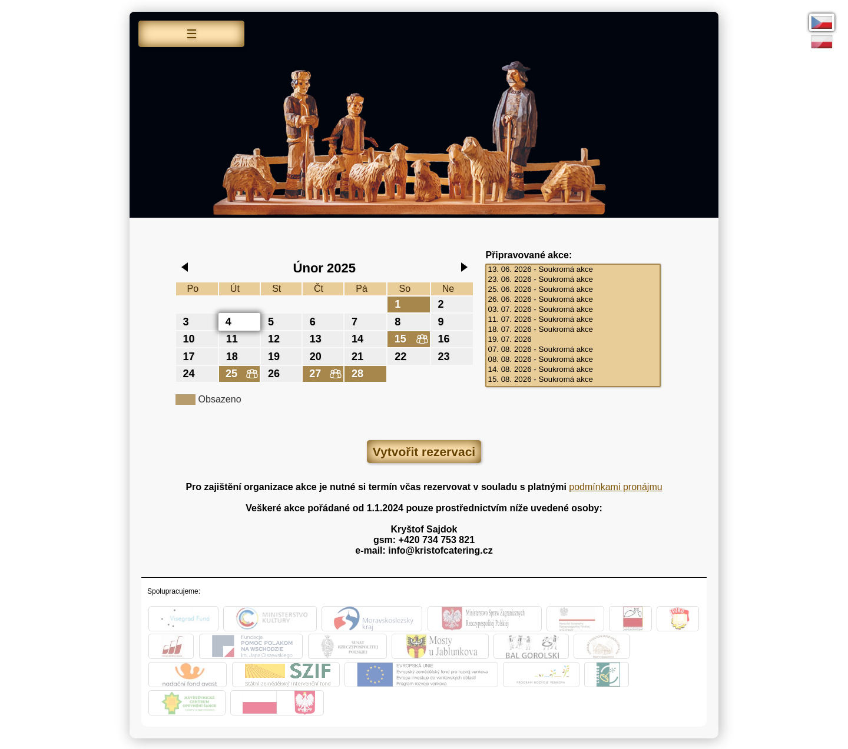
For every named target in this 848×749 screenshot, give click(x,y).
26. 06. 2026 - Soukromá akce (573, 300)
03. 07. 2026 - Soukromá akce (573, 310)
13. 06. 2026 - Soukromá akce (573, 270)
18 (234, 355)
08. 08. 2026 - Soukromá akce (573, 360)
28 (359, 372)
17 (191, 355)
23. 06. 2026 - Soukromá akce (573, 280)
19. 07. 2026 (573, 340)
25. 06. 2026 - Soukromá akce (573, 290)
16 (446, 338)
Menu (191, 35)
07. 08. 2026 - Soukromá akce (573, 350)
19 (275, 355)
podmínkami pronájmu (615, 486)
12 (275, 338)
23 (446, 355)
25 (234, 372)
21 (359, 355)
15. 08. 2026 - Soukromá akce (573, 380)
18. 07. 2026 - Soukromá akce (573, 330)
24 (191, 372)
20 (317, 355)
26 (275, 372)
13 (317, 338)
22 (402, 355)
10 (191, 338)
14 (359, 338)
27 (317, 372)
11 (234, 338)
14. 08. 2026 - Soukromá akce (573, 370)
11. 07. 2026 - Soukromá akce (573, 320)
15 (402, 338)
